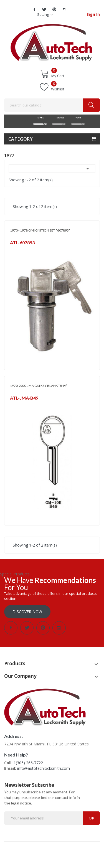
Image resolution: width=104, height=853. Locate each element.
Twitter (44, 9)
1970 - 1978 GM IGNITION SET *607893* (40, 230)
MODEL (59, 117)
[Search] (52, 105)
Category (20, 139)
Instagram (64, 9)
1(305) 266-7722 (28, 762)
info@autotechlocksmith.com (43, 768)
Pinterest (54, 9)
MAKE (39, 117)
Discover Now (27, 611)
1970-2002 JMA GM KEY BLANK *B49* (38, 386)
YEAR (77, 117)
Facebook (34, 9)
